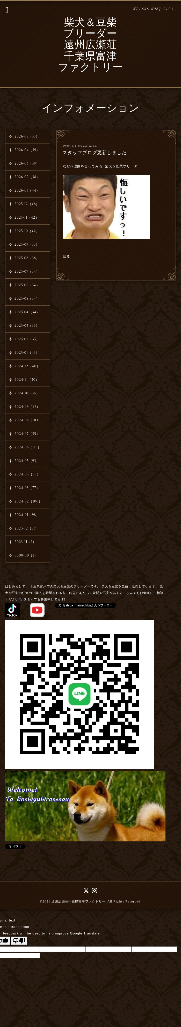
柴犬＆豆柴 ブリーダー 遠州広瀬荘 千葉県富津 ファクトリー (90, 46)
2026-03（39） (27, 163)
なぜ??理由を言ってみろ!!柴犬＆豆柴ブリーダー (102, 166)
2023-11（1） (25, 542)
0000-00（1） (26, 555)
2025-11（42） (27, 217)
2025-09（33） (27, 245)
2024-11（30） (27, 380)
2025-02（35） (27, 339)
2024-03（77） (27, 488)
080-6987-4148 (157, 9)
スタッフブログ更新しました (95, 152)
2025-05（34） (27, 299)
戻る (66, 256)
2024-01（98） (27, 515)
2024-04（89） (27, 474)
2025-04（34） (27, 312)
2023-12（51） (27, 528)
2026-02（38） (27, 177)
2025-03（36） (27, 326)
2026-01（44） (27, 190)
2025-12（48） (27, 204)
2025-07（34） (27, 272)
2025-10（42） (27, 231)
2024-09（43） (27, 407)
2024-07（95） (27, 434)
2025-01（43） (27, 353)
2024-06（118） (28, 447)
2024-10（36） (27, 393)
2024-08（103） (28, 420)
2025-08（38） (27, 258)
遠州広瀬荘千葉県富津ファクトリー (78, 901)
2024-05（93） (27, 461)
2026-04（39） (27, 150)
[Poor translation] (19, 941)
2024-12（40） (27, 366)
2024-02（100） (28, 501)
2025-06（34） (27, 285)
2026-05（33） (27, 136)
